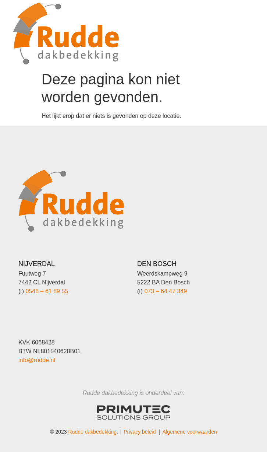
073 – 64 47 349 (166, 291)
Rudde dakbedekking (92, 432)
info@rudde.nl (36, 360)
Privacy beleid (140, 432)
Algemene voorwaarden (190, 432)
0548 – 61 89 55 (47, 291)
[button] (228, 24)
